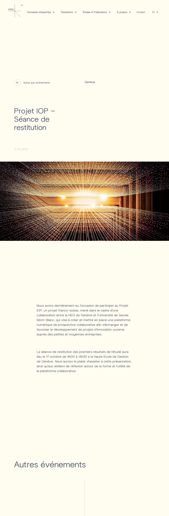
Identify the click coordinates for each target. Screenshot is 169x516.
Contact (140, 12)
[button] (40, 12)
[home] (15, 11)
